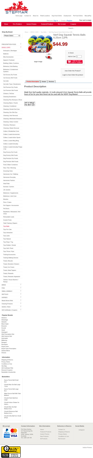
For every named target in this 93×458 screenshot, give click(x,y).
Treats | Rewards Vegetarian (11, 276)
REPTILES (5, 294)
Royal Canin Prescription (8, 348)
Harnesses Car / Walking (10, 174)
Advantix (4, 322)
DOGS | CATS (6, 47)
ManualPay (88, 15)
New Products (17, 24)
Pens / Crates (7, 202)
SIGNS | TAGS (6, 307)
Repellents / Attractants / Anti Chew (11, 213)
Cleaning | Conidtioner (9, 106)
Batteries (5, 54)
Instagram (82, 430)
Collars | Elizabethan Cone (11, 131)
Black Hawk (4, 324)
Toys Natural (7, 239)
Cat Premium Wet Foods (10, 90)
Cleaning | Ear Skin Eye (10, 112)
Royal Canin (5, 346)
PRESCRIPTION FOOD (9, 44)
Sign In (56, 21)
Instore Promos (31, 24)
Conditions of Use (6, 364)
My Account (62, 24)
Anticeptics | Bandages (10, 51)
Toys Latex (6, 236)
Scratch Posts (7, 220)
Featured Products (47, 24)
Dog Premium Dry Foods (10, 158)
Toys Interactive (7, 233)
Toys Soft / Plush (8, 248)
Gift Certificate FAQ (7, 368)
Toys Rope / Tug (8, 242)
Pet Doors (6, 208)
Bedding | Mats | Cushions (11, 63)
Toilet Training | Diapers (10, 223)
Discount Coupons (6, 370)
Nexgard (4, 342)
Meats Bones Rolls (7, 300)
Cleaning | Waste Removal (11, 128)
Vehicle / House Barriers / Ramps (10, 281)
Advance (4, 318)
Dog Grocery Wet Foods (10, 155)
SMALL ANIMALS (7, 291)
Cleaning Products (7, 304)
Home (6, 24)
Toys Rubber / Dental (9, 245)
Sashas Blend (5, 350)
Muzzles (5, 199)
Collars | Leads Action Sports (11, 137)
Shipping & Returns (7, 360)
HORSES (4, 297)
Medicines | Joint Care (9, 196)
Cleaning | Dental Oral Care (11, 109)
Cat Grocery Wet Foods (10, 78)
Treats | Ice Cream (8, 267)
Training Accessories (9, 255)
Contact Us (27, 15)
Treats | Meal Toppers (9, 270)
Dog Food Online (57, 15)
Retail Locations (45, 15)
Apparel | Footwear (9, 60)
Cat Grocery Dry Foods (10, 75)
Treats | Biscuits (8, 261)
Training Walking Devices (10, 258)
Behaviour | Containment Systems (10, 70)
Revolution (4, 344)
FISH (3, 288)
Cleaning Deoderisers (9, 96)
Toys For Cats (7, 229)
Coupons (73, 24)
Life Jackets (6, 190)
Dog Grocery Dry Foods (10, 152)
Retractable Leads (8, 217)
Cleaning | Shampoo (9, 125)
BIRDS (4, 285)
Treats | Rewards (8, 273)
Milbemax (4, 340)
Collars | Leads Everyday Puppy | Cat (12, 148)
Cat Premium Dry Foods (10, 87)
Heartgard (4, 332)
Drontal (3, 328)
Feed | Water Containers (10, 165)
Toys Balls (6, 226)
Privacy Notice (5, 362)
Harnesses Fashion (9, 180)
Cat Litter (6, 81)
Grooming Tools (8, 171)
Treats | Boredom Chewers (11, 264)
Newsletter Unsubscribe (8, 372)
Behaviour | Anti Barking (10, 66)
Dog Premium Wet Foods (10, 161)
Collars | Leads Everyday (10, 144)
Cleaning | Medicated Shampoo (12, 118)
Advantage (4, 320)
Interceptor (4, 338)
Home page (19, 15)
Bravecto (4, 326)
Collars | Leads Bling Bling (11, 140)
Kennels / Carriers (8, 187)
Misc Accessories (8, 57)
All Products (43, 439)
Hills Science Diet (6, 336)
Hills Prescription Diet (7, 334)
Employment (67, 15)
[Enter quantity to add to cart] (79, 56)
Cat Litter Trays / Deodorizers (12, 84)
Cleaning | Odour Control (10, 122)
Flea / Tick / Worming (9, 168)
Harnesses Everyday (9, 177)
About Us (35, 15)
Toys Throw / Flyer (8, 251)
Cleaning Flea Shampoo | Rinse (12, 100)
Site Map (4, 366)
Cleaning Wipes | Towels (10, 103)
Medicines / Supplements (10, 193)
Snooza (3, 352)
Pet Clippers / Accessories (11, 205)
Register (69, 21)
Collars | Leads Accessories (11, 134)
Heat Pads (6, 183)
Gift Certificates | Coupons (9, 310)
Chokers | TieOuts (8, 93)
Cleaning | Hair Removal (10, 115)
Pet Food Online (78, 15)
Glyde (3, 330)
